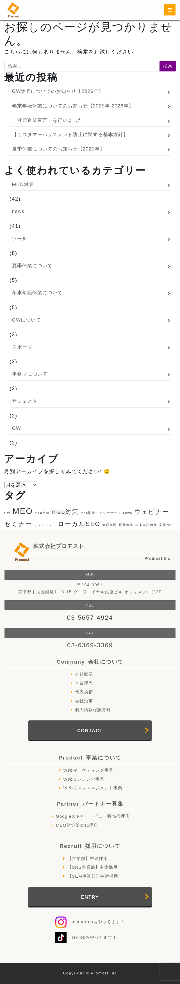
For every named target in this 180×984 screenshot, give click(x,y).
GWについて (26, 320)
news (18, 211)
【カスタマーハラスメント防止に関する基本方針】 (70, 134)
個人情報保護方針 (93, 709)
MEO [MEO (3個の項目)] (22, 511)
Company (89, 662)
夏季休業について (32, 265)
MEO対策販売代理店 (77, 825)
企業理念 (84, 683)
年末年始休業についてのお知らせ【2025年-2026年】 (73, 106)
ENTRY (90, 897)
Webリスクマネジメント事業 (92, 787)
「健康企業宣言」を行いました (47, 120)
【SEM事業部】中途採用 (92, 876)
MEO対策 (23, 184)
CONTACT (90, 730)
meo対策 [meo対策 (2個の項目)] (65, 511)
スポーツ (22, 347)
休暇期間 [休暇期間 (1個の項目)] (109, 525)
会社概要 (84, 674)
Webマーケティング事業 (88, 770)
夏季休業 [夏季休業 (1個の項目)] (126, 525)
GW (16, 428)
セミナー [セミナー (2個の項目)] (18, 523)
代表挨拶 (84, 691)
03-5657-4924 (90, 617)
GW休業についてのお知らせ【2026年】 (58, 91)
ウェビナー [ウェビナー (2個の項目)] (151, 511)
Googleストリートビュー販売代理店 (93, 816)
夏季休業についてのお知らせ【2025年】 (58, 149)
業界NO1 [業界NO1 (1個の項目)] (166, 525)
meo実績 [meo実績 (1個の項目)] (42, 513)
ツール (19, 238)
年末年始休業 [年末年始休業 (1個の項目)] (146, 525)
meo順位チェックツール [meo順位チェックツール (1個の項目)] (101, 513)
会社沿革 (84, 700)
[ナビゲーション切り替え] (170, 10)
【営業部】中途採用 (87, 858)
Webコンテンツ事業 (83, 779)
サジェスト (24, 401)
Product (90, 758)
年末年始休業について (37, 292)
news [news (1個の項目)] (127, 513)
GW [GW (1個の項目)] (7, 513)
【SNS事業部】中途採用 (92, 867)
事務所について (29, 374)
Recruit (90, 846)
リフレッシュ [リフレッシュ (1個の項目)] (45, 525)
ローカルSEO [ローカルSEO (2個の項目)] (79, 523)
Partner (90, 804)
